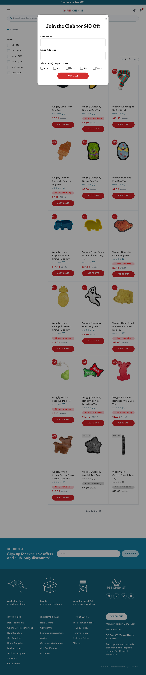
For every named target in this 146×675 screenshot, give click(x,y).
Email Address (73, 54)
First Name (73, 40)
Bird (86, 68)
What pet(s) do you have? (73, 66)
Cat (58, 68)
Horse (72, 68)
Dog (46, 68)
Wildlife (100, 68)
